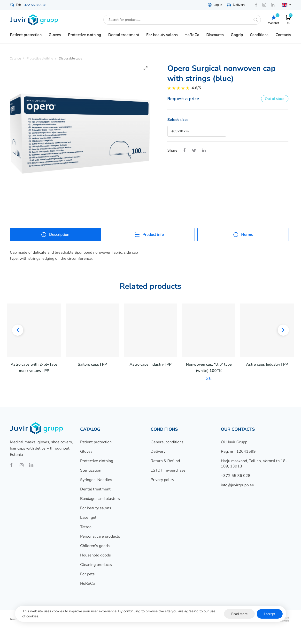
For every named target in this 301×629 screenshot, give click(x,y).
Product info (149, 234)
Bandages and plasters (100, 498)
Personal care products (100, 536)
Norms (243, 234)
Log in (215, 5)
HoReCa (87, 583)
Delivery (236, 5)
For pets (87, 574)
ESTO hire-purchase (168, 470)
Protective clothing (96, 461)
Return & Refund (165, 461)
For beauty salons (95, 508)
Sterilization (90, 470)
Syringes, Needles (96, 479)
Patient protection (96, 442)
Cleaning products (96, 564)
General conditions (167, 442)
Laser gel (88, 517)
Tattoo (86, 527)
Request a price (183, 99)
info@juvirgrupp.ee (237, 485)
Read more (239, 614)
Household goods (95, 555)
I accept (269, 614)
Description (55, 234)
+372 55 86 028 (34, 5)
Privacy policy (162, 479)
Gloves (86, 451)
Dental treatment (95, 489)
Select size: (177, 119)
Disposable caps (70, 58)
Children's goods (95, 545)
